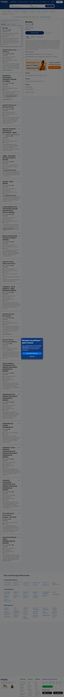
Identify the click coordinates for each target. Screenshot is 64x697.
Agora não (32, 356)
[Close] (41, 340)
